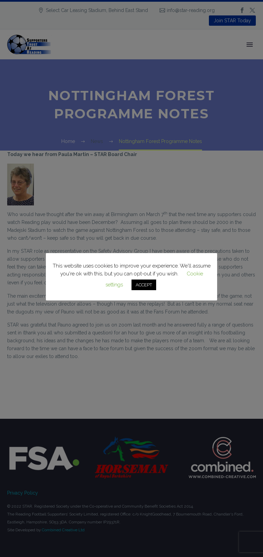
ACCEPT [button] (144, 284)
